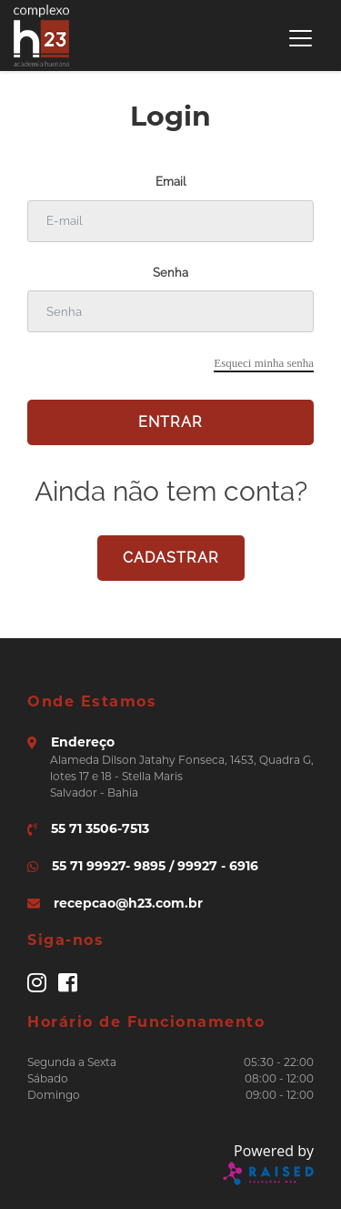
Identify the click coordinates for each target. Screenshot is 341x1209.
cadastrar (171, 557)
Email (170, 181)
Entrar (170, 422)
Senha (170, 272)
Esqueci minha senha (264, 363)
